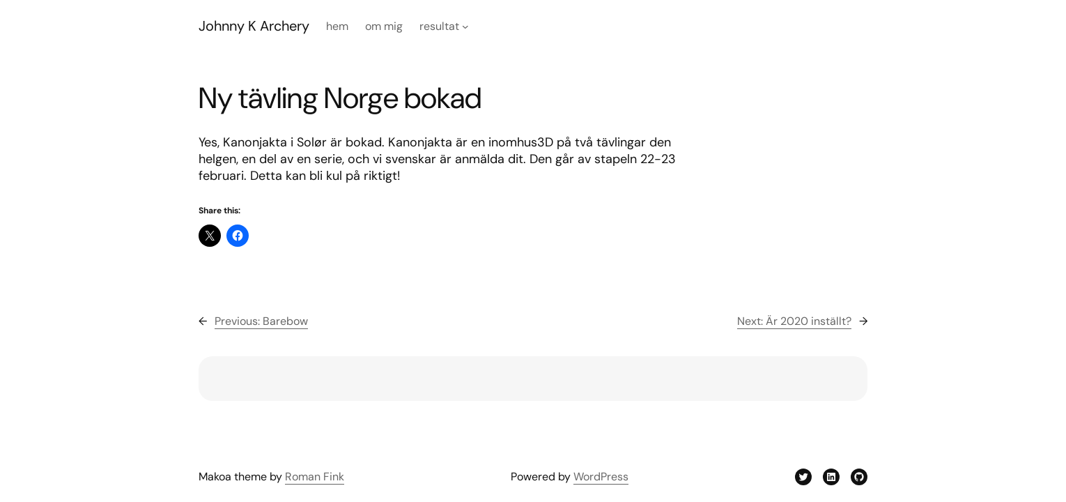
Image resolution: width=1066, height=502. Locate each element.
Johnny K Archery (254, 26)
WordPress (600, 476)
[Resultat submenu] (465, 26)
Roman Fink (314, 476)
